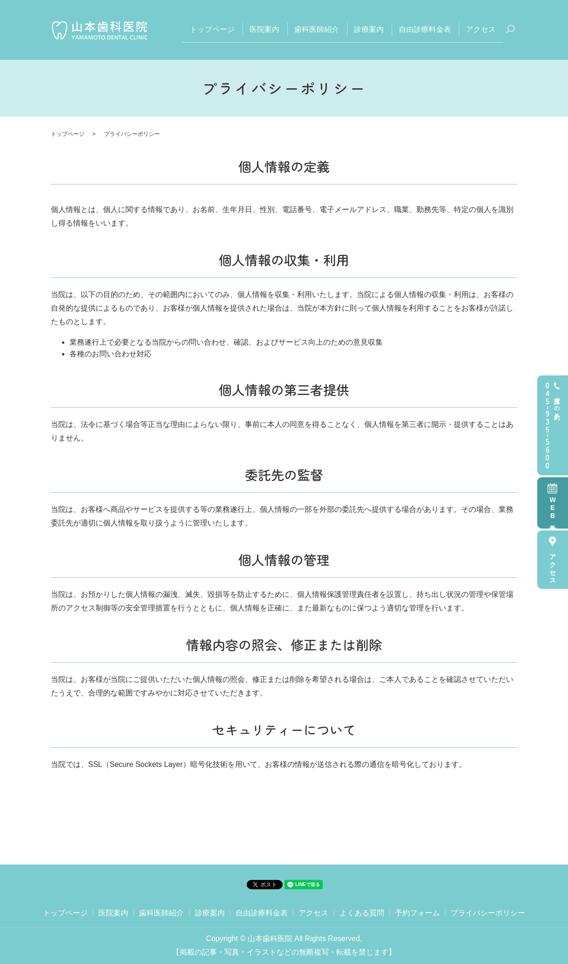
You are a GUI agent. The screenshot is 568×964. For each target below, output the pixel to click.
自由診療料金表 (425, 29)
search (510, 30)
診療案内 (369, 29)
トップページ (212, 29)
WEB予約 (552, 509)
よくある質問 (361, 913)
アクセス (552, 565)
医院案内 (264, 29)
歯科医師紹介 (316, 29)
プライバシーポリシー (487, 913)
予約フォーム (417, 913)
